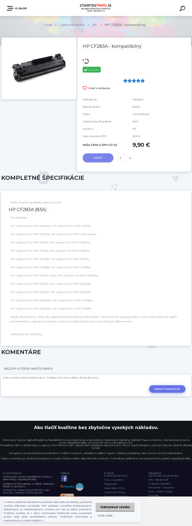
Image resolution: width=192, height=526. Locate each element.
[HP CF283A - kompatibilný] (39, 39)
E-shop (17, 8)
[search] (183, 9)
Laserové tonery (72, 25)
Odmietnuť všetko (115, 507)
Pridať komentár (167, 389)
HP (94, 25)
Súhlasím (105, 515)
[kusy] (123, 158)
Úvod (48, 25)
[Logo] (96, 8)
